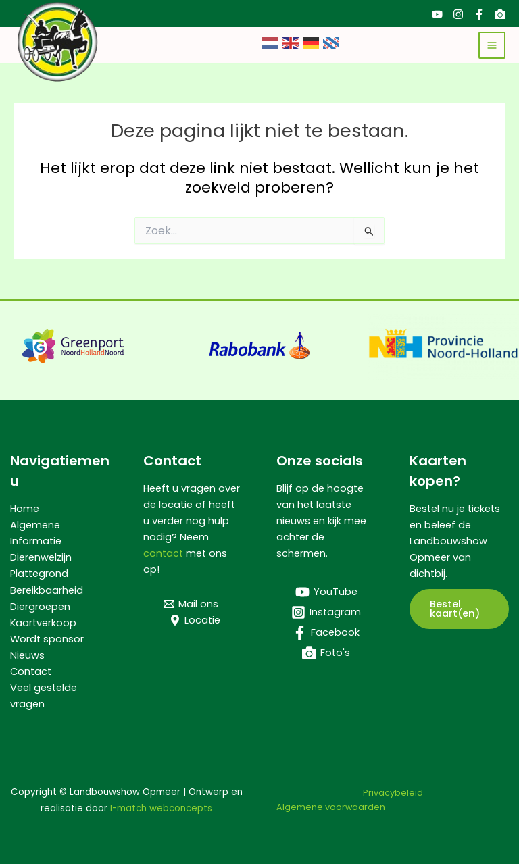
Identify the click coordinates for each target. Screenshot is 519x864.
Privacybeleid (393, 792)
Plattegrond (39, 573)
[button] (459, 609)
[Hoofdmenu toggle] (491, 45)
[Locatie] (195, 620)
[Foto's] (500, 14)
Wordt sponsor (47, 639)
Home (24, 508)
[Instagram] (458, 14)
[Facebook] (479, 14)
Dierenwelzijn (41, 557)
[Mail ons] (190, 604)
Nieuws (27, 655)
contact (163, 553)
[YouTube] (437, 14)
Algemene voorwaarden (330, 807)
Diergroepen (40, 606)
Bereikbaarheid (46, 590)
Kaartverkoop (43, 623)
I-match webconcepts (161, 808)
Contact (30, 671)
